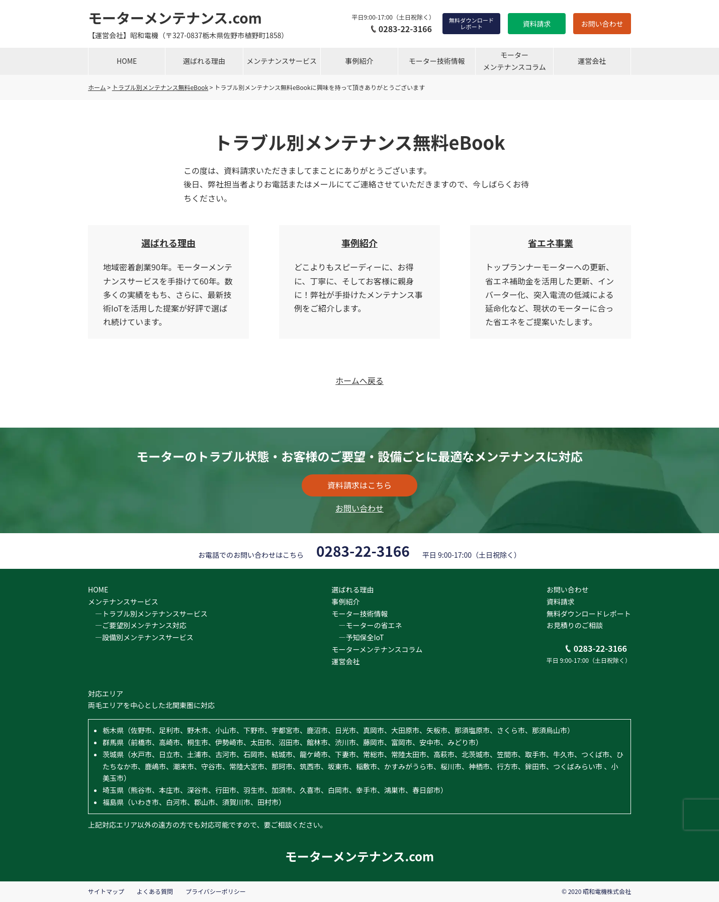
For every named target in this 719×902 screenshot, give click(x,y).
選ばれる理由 (204, 61)
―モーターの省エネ (366, 625)
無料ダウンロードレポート (471, 23)
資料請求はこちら (359, 485)
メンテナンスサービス (281, 61)
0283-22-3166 (401, 29)
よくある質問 (155, 891)
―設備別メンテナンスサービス (141, 637)
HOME (127, 61)
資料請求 (537, 24)
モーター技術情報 (437, 61)
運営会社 (592, 61)
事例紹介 (359, 61)
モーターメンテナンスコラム (514, 61)
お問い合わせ (602, 24)
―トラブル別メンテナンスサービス (148, 614)
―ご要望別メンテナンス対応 (137, 625)
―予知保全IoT (357, 637)
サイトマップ (106, 891)
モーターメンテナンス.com (175, 18)
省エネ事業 (550, 242)
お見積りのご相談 (575, 625)
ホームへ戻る (359, 380)
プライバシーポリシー (216, 891)
